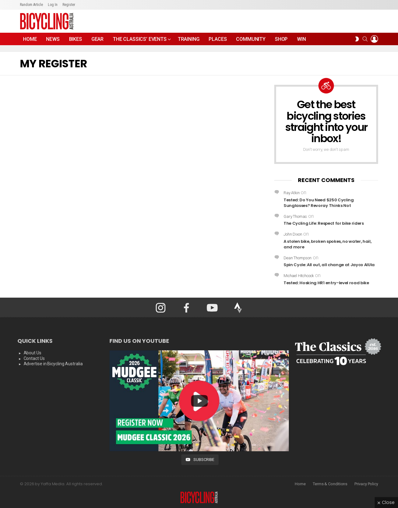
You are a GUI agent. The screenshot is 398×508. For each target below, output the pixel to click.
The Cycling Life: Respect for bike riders (324, 223)
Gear (97, 39)
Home (30, 39)
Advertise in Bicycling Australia (53, 363)
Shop (281, 39)
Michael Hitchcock (299, 275)
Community (251, 39)
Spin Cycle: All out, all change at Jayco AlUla (329, 265)
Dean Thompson (298, 258)
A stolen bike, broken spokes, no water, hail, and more (327, 244)
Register (68, 4)
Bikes (75, 39)
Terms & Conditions (330, 484)
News (52, 39)
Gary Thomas (295, 216)
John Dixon (293, 234)
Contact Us (34, 358)
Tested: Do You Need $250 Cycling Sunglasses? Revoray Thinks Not (319, 202)
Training (189, 39)
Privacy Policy (366, 484)
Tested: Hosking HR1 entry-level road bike (326, 283)
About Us (32, 352)
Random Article (31, 4)
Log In (53, 4)
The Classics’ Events (140, 40)
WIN (301, 39)
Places (218, 39)
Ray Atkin (292, 192)
